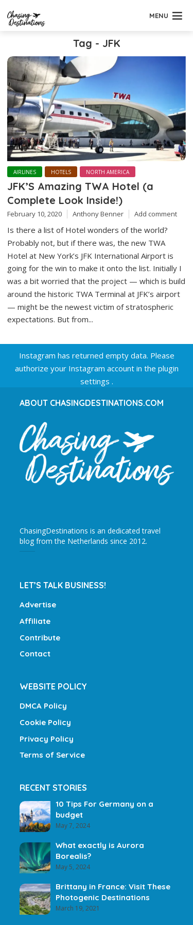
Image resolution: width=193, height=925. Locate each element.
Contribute (40, 637)
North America (107, 172)
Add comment (155, 213)
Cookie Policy (45, 722)
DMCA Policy (43, 706)
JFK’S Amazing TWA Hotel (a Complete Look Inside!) (80, 193)
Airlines (24, 172)
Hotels (61, 172)
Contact (35, 654)
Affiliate (35, 621)
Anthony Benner (98, 213)
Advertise (38, 604)
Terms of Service (52, 755)
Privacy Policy (47, 739)
